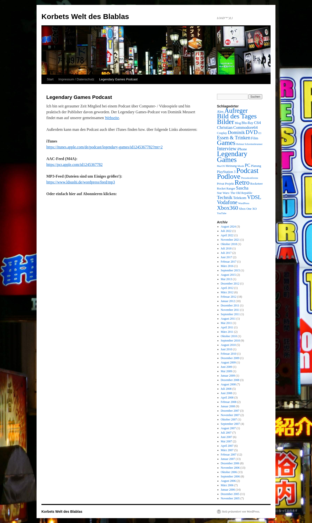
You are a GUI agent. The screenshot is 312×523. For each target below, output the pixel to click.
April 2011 (227, 327)
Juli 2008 (226, 388)
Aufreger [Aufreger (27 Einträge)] (236, 110)
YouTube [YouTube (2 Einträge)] (221, 213)
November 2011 (230, 310)
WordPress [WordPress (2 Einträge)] (243, 203)
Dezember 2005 (230, 494)
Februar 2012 (228, 296)
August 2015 (228, 274)
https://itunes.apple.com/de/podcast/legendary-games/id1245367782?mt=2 (104, 147)
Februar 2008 (228, 402)
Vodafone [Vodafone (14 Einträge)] (227, 202)
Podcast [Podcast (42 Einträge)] (247, 170)
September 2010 (230, 340)
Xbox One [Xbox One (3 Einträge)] (245, 208)
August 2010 (228, 345)
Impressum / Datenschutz (76, 79)
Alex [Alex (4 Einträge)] (220, 112)
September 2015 (230, 270)
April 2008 (227, 397)
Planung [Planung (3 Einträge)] (256, 166)
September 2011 (230, 314)
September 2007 (230, 424)
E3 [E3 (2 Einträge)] (259, 133)
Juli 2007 (226, 432)
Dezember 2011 (230, 305)
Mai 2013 (226, 279)
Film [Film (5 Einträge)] (254, 138)
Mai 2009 (226, 371)
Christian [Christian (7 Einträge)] (225, 127)
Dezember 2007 (230, 410)
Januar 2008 (228, 406)
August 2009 (228, 362)
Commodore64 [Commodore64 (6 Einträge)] (245, 127)
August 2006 (228, 481)
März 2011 (227, 331)
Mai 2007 (226, 441)
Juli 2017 (226, 253)
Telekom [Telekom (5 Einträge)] (239, 198)
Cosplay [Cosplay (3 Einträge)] (222, 133)
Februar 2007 (228, 454)
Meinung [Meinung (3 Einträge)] (231, 166)
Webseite (112, 118)
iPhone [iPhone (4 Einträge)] (242, 149)
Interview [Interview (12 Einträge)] (226, 149)
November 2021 (230, 239)
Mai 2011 (226, 323)
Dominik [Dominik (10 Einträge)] (236, 132)
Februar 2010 (228, 353)
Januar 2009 (228, 375)
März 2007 (227, 450)
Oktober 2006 (229, 472)
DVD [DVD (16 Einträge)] (252, 132)
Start (50, 79)
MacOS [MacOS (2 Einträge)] (221, 166)
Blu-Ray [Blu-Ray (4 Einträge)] (247, 123)
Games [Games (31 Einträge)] (226, 142)
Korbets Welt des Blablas (85, 16)
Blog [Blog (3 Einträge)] (238, 123)
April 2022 (227, 235)
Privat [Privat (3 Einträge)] (220, 183)
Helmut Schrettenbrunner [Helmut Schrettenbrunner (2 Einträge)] (249, 144)
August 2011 (228, 318)
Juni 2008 (226, 393)
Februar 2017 (228, 261)
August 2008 (228, 384)
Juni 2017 (226, 257)
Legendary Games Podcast (118, 79)
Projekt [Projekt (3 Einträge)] (229, 183)
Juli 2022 (226, 231)
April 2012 (227, 288)
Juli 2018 (226, 248)
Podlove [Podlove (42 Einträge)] (228, 176)
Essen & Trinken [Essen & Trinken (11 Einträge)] (233, 137)
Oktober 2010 (229, 336)
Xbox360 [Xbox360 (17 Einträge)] (227, 208)
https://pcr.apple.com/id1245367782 (74, 164)
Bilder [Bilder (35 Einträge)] (225, 121)
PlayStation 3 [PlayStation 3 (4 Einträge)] (226, 172)
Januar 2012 (228, 301)
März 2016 (227, 266)
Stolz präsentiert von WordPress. (241, 511)
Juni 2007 (226, 437)
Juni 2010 (226, 349)
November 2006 (230, 467)
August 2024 (228, 226)
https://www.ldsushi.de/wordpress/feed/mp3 (80, 182)
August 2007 (228, 428)
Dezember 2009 (230, 358)
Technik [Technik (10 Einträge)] (224, 197)
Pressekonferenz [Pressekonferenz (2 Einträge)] (249, 178)
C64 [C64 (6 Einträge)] (257, 122)
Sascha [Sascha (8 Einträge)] (242, 188)
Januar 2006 (228, 489)
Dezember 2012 (230, 283)
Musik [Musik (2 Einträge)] (240, 166)
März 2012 (227, 292)
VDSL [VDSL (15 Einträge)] (254, 197)
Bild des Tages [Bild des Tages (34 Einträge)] (237, 116)
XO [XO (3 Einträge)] (254, 208)
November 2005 (230, 498)
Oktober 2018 (229, 244)
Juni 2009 (226, 367)
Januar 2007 (228, 459)
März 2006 (227, 485)
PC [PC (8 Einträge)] (247, 165)
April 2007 (227, 445)
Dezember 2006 (230, 463)
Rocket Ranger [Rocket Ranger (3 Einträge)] (226, 188)
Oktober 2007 (229, 419)
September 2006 (230, 476)
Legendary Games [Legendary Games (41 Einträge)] (232, 156)
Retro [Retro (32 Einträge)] (242, 182)
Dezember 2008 (230, 380)
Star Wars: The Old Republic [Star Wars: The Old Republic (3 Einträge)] (235, 193)
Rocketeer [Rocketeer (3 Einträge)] (256, 183)
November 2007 (230, 415)
